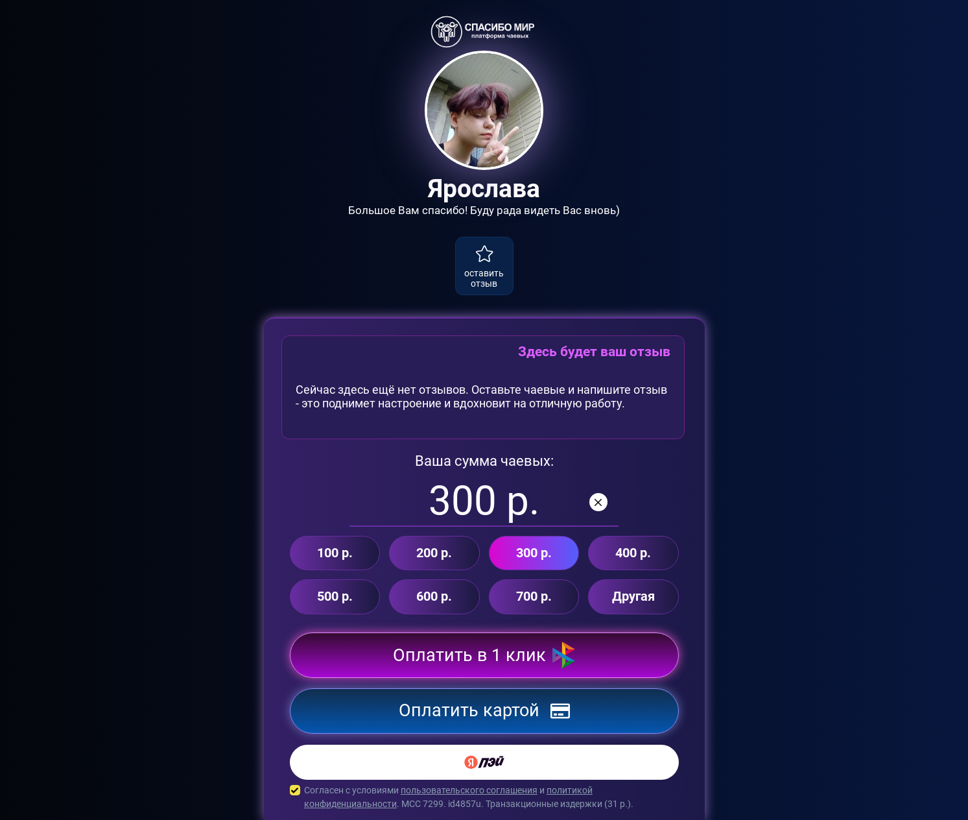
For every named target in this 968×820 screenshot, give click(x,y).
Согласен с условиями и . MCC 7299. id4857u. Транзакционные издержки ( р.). (484, 797)
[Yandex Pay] (484, 762)
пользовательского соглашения (469, 790)
